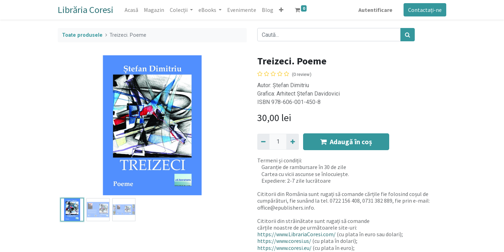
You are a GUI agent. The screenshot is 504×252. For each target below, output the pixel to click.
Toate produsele (82, 35)
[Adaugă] (292, 142)
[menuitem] (131, 10)
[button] (281, 10)
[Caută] (407, 34)
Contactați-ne (425, 9)
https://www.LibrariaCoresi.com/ (296, 234)
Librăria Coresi (85, 9)
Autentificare (375, 9)
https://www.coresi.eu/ (284, 247)
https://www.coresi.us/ (284, 240)
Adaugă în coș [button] (346, 141)
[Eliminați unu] (263, 142)
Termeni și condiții (279, 160)
